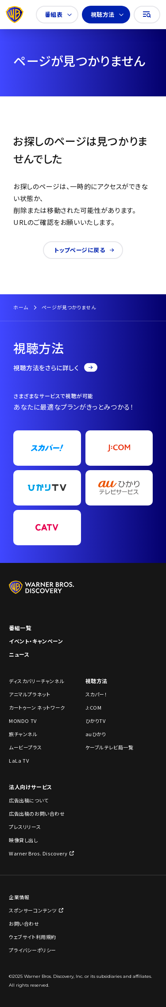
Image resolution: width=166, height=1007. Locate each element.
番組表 (58, 14)
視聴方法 (107, 14)
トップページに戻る (84, 250)
